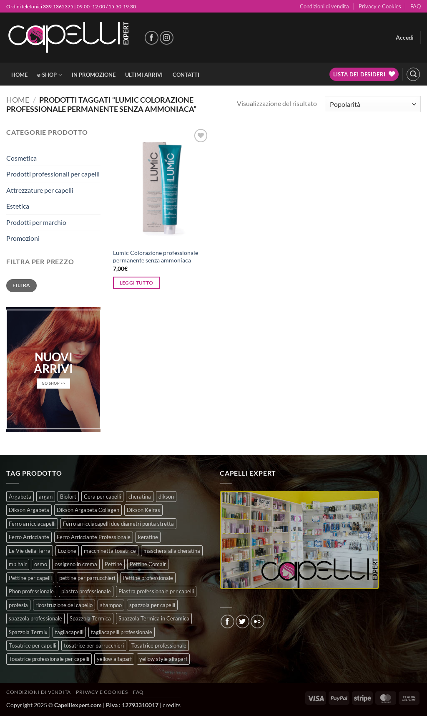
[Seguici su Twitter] (242, 621)
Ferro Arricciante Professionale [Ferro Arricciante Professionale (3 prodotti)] (94, 537)
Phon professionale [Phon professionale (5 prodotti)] (31, 591)
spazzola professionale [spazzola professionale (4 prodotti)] (35, 618)
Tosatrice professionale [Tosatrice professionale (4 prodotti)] (158, 645)
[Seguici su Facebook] (151, 38)
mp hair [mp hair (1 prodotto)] (18, 564)
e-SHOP (49, 75)
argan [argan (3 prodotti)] (46, 496)
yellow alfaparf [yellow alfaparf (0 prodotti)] (114, 658)
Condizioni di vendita (324, 6)
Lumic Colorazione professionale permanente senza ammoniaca (155, 256)
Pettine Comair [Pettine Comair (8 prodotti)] (148, 564)
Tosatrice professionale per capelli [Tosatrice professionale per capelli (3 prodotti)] (49, 658)
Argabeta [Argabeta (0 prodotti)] (20, 496)
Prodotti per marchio (36, 222)
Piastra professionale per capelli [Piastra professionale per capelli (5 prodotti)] (156, 591)
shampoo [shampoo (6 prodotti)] (111, 605)
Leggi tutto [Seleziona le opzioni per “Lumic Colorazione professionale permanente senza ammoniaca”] (136, 282)
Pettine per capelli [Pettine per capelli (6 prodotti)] (30, 578)
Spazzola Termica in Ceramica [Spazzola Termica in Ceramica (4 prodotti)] (153, 618)
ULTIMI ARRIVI (144, 74)
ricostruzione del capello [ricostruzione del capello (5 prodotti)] (64, 605)
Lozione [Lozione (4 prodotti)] (67, 550)
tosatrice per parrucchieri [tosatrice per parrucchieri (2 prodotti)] (94, 645)
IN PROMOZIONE (94, 74)
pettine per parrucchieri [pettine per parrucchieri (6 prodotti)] (87, 578)
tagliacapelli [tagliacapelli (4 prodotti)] (69, 632)
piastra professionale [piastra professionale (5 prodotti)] (86, 591)
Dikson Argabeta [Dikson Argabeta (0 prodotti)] (29, 510)
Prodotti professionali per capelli (53, 174)
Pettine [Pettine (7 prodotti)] (113, 564)
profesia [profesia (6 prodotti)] (18, 605)
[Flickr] (257, 621)
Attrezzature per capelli (39, 190)
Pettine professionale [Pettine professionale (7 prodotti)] (148, 578)
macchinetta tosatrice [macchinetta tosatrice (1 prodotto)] (110, 550)
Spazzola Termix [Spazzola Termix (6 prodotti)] (28, 632)
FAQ (415, 6)
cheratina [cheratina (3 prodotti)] (139, 496)
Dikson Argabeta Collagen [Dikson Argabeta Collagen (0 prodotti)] (88, 510)
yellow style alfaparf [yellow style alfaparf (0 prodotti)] (163, 658)
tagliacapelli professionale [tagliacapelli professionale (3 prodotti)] (121, 632)
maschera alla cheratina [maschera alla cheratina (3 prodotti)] (171, 550)
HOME (19, 74)
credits (172, 704)
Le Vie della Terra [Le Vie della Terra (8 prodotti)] (29, 550)
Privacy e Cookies (380, 6)
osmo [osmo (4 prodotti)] (40, 564)
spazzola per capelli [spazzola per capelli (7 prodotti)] (152, 605)
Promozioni (23, 238)
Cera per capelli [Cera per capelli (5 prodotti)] (102, 496)
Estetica (17, 206)
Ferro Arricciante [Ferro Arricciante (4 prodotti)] (29, 537)
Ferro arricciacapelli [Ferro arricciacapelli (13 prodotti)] (32, 523)
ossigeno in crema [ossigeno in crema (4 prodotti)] (76, 564)
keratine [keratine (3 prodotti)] (148, 537)
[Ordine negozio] (373, 104)
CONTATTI (186, 74)
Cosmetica (21, 158)
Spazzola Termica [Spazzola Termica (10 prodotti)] (90, 618)
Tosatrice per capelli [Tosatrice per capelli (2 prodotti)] (32, 645)
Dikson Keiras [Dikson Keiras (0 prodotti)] (143, 510)
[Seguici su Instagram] (166, 38)
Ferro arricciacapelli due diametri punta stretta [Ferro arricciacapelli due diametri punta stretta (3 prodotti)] (118, 523)
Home (17, 99)
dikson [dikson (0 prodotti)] (166, 496)
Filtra (21, 285)
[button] (405, 37)
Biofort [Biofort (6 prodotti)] (68, 496)
